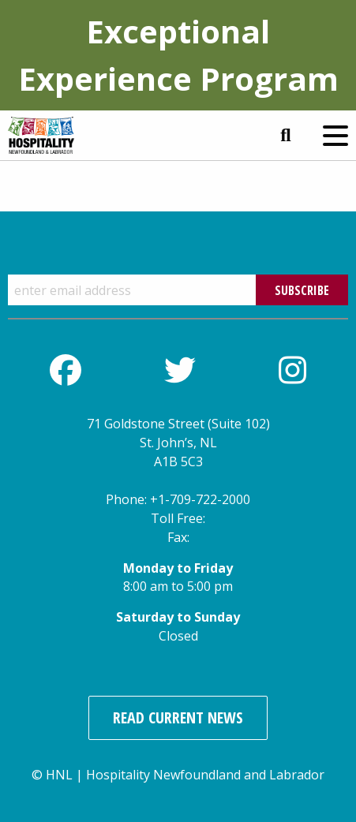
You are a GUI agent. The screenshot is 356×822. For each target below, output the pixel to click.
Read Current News (178, 717)
